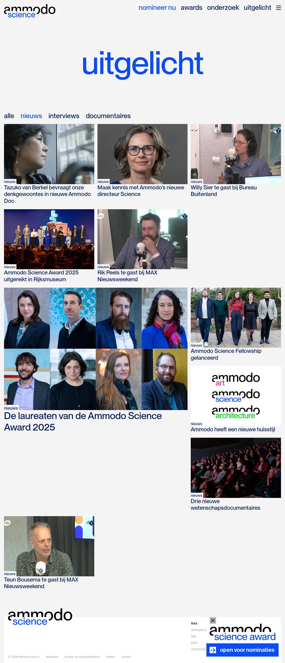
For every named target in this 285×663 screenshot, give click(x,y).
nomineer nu (157, 7)
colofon (110, 656)
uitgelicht (257, 7)
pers (194, 643)
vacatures (198, 649)
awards (191, 7)
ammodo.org (200, 630)
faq (193, 636)
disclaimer (52, 656)
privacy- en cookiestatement (82, 656)
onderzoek (223, 7)
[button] (278, 8)
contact (126, 656)
